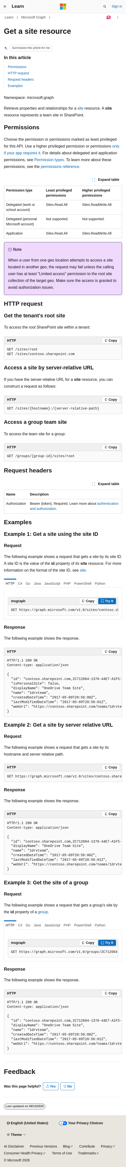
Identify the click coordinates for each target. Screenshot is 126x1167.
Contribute (87, 1146)
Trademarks (87, 1153)
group (43, 912)
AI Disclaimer (14, 1146)
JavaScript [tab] (52, 583)
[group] (63, 610)
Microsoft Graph (33, 17)
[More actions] (118, 17)
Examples (15, 86)
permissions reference (60, 167)
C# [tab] (20, 583)
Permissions (17, 67)
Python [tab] (100, 583)
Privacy (106, 1146)
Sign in (117, 6)
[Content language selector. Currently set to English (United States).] (27, 1123)
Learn (9, 17)
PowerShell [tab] (82, 583)
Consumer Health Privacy (23, 1153)
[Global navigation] (5, 6)
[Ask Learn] (109, 17)
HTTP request (18, 73)
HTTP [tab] (10, 583)
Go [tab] (28, 583)
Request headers (21, 79)
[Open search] (105, 6)
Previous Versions (43, 1146)
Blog (66, 1146)
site (81, 108)
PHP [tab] (67, 583)
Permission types (49, 160)
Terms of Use (62, 1153)
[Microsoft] (63, 6)
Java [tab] (37, 583)
